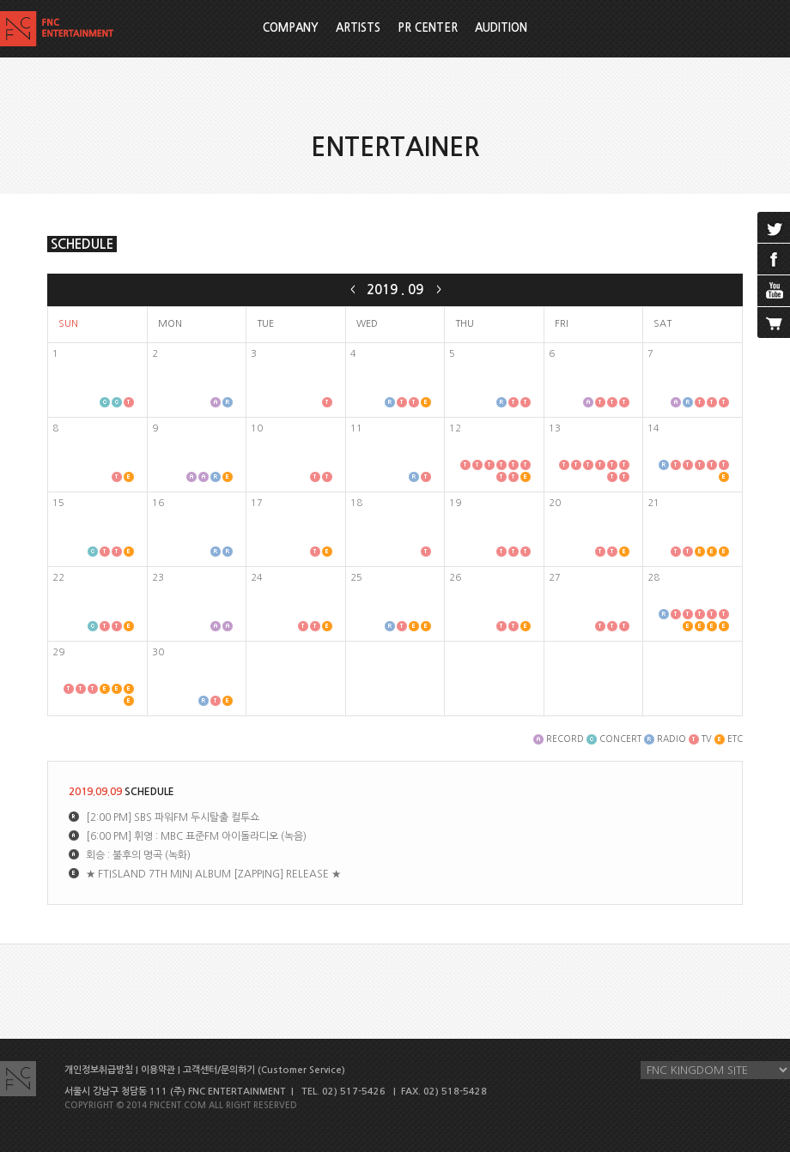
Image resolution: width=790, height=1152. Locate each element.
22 (58, 577)
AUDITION (501, 27)
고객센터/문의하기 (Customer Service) (264, 1070)
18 (356, 503)
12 (455, 428)
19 (455, 503)
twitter (773, 227)
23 (158, 577)
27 (555, 577)
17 (257, 503)
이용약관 (158, 1070)
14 (653, 428)
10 (257, 428)
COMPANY (291, 27)
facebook (773, 259)
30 (158, 652)
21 (653, 503)
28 (653, 577)
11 (356, 428)
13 (555, 428)
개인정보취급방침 (98, 1070)
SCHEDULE (82, 244)
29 (58, 652)
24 (257, 577)
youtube (773, 290)
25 (356, 577)
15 (58, 503)
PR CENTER (428, 27)
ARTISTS (358, 27)
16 (158, 503)
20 (555, 503)
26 (455, 577)
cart (773, 322)
